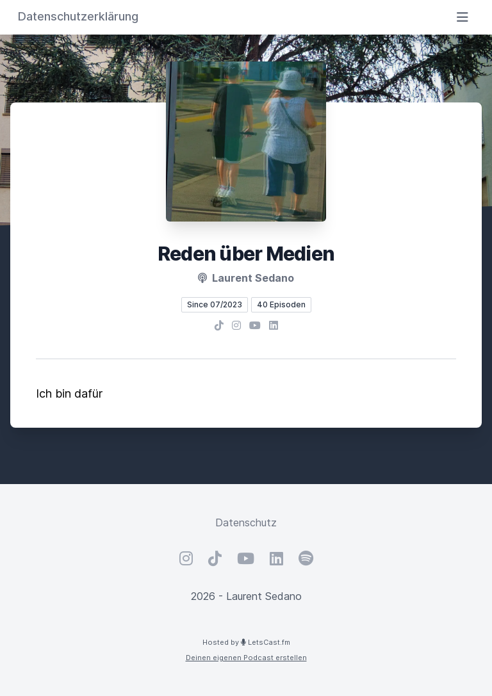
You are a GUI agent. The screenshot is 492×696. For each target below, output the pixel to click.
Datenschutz (246, 522)
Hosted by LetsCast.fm (246, 642)
